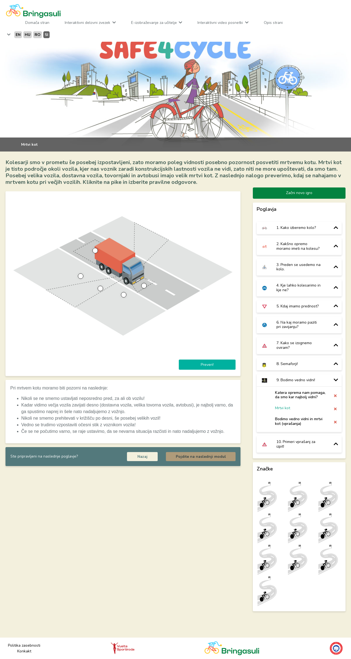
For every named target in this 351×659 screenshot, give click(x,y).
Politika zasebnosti (24, 645)
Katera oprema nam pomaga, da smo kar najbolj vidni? (300, 395)
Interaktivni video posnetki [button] (220, 22)
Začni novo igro (299, 192)
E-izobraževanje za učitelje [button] (154, 22)
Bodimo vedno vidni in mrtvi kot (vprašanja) (298, 421)
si (46, 34)
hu (27, 34)
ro (38, 34)
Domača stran (37, 22)
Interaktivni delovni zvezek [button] (88, 22)
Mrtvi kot (282, 408)
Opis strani (273, 22)
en (18, 34)
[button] (8, 34)
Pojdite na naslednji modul (201, 456)
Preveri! (207, 364)
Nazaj (142, 456)
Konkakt (24, 651)
